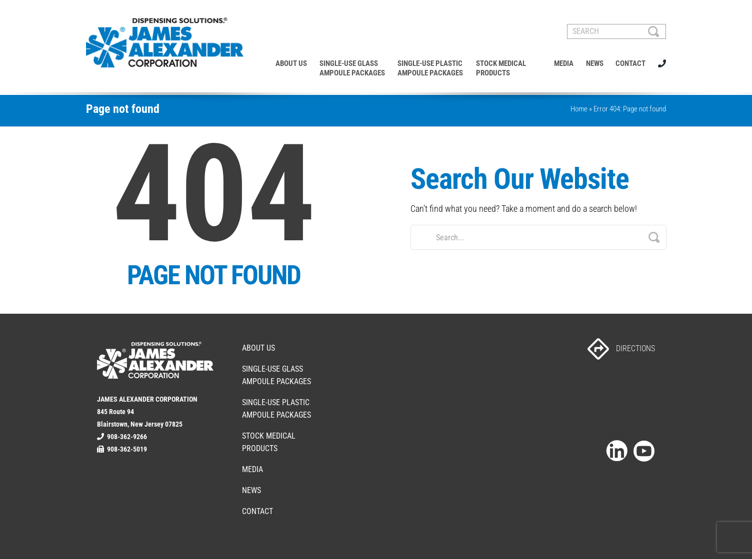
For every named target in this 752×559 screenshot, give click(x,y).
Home (579, 108)
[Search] (653, 31)
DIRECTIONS (621, 348)
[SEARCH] (616, 31)
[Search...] (538, 237)
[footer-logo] (155, 346)
